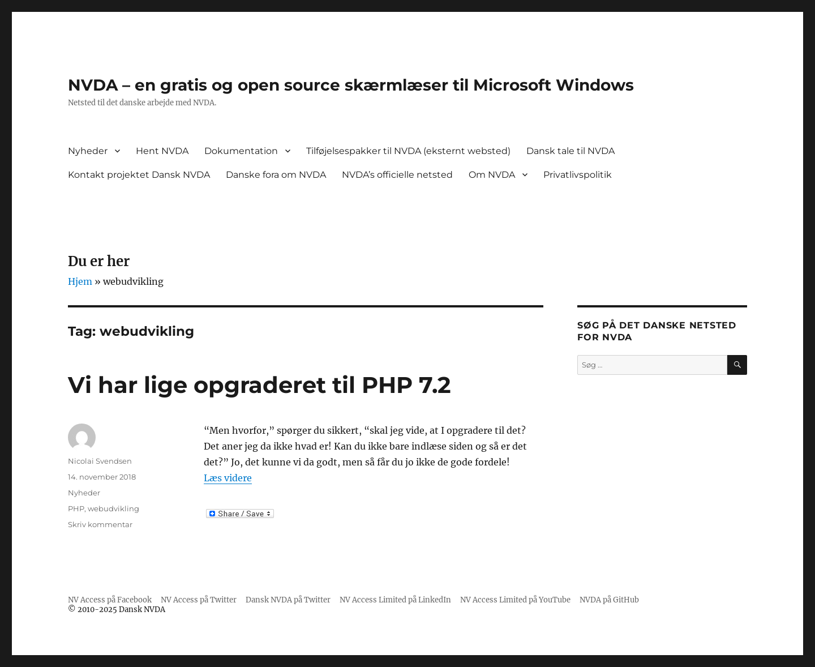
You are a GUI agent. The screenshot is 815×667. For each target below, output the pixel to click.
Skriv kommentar (100, 524)
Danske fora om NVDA (276, 174)
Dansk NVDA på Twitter (288, 600)
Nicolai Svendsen (100, 460)
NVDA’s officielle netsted (397, 174)
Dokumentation (241, 151)
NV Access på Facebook (110, 600)
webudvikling (113, 508)
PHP (76, 508)
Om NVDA (492, 174)
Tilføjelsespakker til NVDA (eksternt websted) (408, 151)
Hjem (80, 281)
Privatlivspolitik (577, 174)
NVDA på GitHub (609, 600)
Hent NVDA (162, 151)
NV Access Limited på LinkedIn (395, 600)
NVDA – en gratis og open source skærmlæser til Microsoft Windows (351, 85)
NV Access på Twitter (199, 600)
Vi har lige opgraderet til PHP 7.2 (259, 385)
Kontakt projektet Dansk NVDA (139, 174)
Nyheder (88, 151)
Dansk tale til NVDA (570, 151)
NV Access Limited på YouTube (515, 600)
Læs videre (228, 478)
